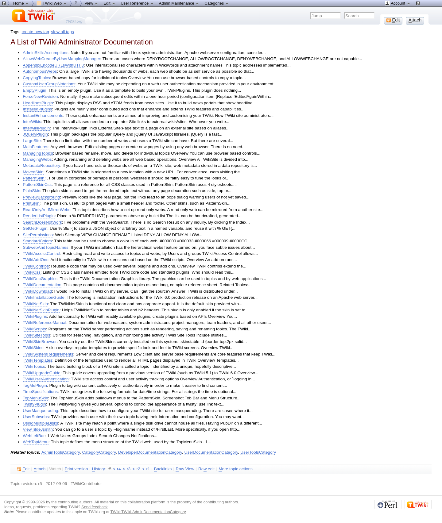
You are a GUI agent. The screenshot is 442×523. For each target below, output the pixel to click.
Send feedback (94, 507)
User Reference (137, 3)
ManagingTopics (38, 153)
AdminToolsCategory (60, 452)
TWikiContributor (86, 483)
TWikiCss (32, 272)
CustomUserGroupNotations (49, 84)
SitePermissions (38, 235)
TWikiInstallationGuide (43, 297)
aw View (185, 469)
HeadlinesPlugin (38, 103)
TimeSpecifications (40, 391)
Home (21, 3)
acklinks (163, 469)
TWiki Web (52, 3)
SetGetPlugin (35, 228)
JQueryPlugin (35, 134)
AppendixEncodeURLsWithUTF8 (53, 65)
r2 (138, 469)
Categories (216, 3)
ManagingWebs (37, 159)
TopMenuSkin (35, 398)
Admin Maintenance (179, 3)
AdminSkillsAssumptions (45, 52)
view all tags (62, 31)
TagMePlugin (35, 385)
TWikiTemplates (37, 360)
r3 (128, 469)
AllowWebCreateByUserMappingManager (61, 58)
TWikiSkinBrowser (40, 341)
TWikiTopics (34, 366)
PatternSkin (34, 178)
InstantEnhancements (43, 115)
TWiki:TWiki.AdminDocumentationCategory (148, 512)
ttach (40, 469)
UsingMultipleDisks (40, 423)
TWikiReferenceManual (44, 322)
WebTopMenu (35, 442)
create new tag (35, 31)
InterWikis (32, 121)
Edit (109, 3)
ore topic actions (236, 469)
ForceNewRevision (40, 96)
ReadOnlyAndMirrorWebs (46, 209)
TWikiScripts (34, 329)
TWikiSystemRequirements (48, 354)
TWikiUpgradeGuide (41, 373)
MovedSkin (33, 172)
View (92, 3)
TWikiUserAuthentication (45, 379)
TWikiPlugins (35, 316)
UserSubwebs (36, 416)
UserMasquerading (40, 410)
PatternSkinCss (37, 184)
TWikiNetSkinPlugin (41, 310)
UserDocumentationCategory (211, 452)
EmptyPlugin (34, 90)
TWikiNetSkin (35, 304)
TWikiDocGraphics (40, 278)
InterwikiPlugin (36, 128)
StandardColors (37, 241)
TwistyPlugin (34, 404)
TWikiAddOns (35, 259)
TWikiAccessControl (41, 253)
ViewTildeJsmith (38, 429)
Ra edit (206, 469)
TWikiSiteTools (36, 335)
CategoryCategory (99, 452)
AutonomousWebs (40, 71)
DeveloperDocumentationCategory (150, 452)
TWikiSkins (33, 347)
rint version (76, 469)
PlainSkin (31, 190)
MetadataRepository (41, 165)
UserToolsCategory (258, 452)
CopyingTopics (36, 77)
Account (397, 3)
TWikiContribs (36, 266)
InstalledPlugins (37, 109)
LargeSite (32, 140)
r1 (148, 469)
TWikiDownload (37, 291)
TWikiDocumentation (42, 285)
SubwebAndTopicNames (45, 247)
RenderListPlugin (39, 215)
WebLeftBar (34, 435)
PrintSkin (31, 203)
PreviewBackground (41, 197)
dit (23, 469)
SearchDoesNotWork (42, 222)
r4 (119, 469)
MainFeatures (35, 146)
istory (98, 469)
